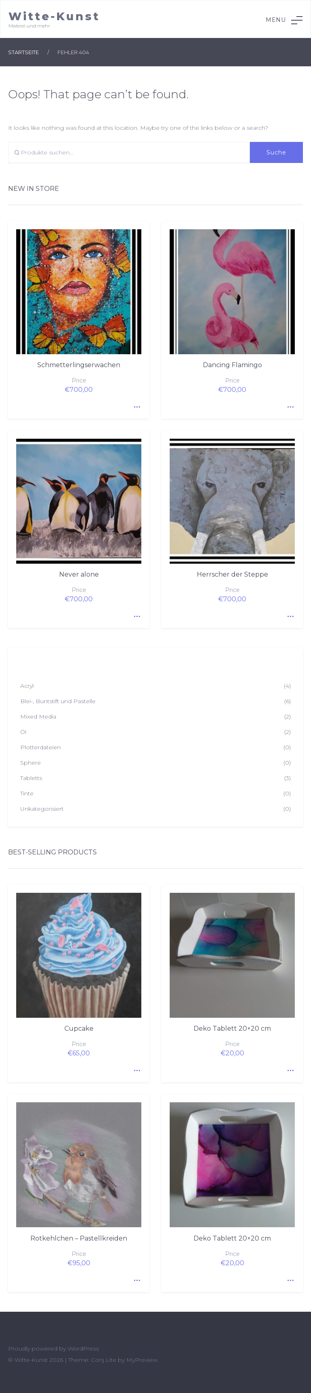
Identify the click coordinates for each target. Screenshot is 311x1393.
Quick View (135, 404)
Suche (276, 152)
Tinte (27, 793)
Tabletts (31, 778)
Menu (284, 20)
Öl (23, 732)
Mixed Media (38, 716)
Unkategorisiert (42, 808)
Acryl (27, 685)
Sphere (30, 762)
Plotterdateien (40, 747)
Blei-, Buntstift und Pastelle (58, 701)
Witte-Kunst (54, 16)
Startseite (23, 52)
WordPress (83, 1348)
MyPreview (142, 1359)
